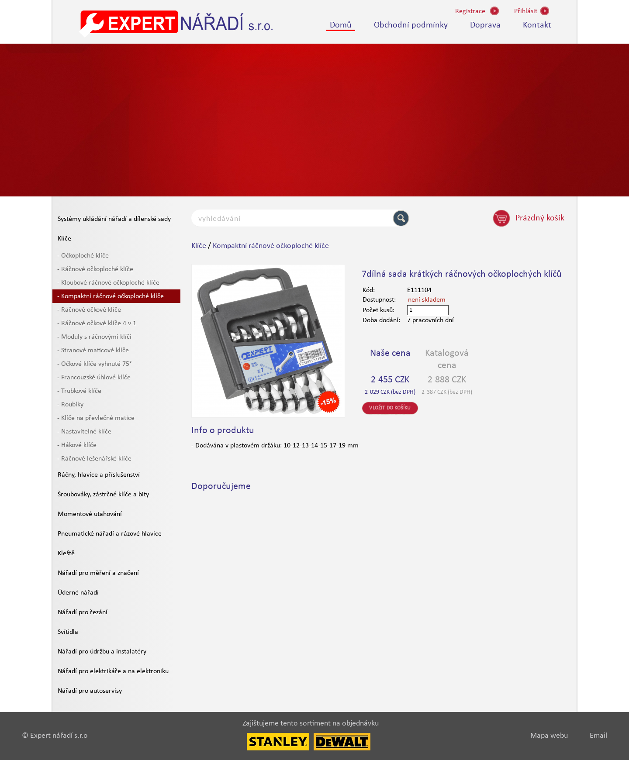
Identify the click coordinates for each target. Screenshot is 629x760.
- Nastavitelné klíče (84, 431)
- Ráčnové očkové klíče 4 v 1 (96, 323)
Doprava (485, 25)
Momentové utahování (90, 514)
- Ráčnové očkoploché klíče (95, 269)
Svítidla (68, 632)
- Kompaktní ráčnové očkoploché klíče (110, 296)
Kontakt (537, 25)
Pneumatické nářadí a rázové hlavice (110, 533)
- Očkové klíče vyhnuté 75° (94, 364)
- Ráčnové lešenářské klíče (94, 458)
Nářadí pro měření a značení (98, 573)
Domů (341, 25)
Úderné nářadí (78, 592)
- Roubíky (70, 404)
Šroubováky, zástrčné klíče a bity (103, 494)
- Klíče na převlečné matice (96, 418)
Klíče (64, 238)
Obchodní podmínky (411, 25)
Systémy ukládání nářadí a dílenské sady (114, 219)
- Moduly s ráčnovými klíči (94, 337)
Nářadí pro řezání (82, 612)
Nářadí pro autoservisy (90, 691)
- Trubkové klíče (79, 391)
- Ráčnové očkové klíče (89, 309)
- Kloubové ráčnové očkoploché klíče (108, 282)
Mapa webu (549, 736)
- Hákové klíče (77, 445)
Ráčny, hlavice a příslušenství (99, 474)
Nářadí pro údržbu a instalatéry (102, 651)
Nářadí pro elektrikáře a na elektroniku (113, 671)
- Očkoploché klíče (83, 255)
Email (598, 736)
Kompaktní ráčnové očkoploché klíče (271, 246)
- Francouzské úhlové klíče (94, 377)
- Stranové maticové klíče (93, 350)
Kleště (66, 553)
